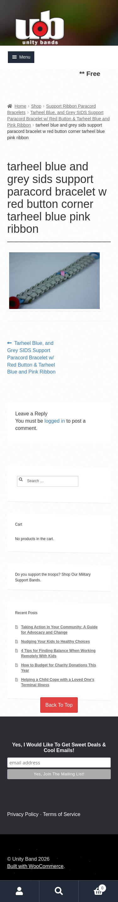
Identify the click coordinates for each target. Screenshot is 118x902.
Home (20, 106)
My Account (19, 891)
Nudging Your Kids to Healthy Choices (55, 641)
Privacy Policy (23, 814)
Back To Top (59, 705)
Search (59, 891)
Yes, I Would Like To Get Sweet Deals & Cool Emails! (59, 747)
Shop (36, 106)
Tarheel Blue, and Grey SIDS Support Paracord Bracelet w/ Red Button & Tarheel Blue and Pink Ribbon (58, 119)
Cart (92, 886)
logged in (54, 421)
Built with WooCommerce (35, 866)
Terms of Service (61, 814)
